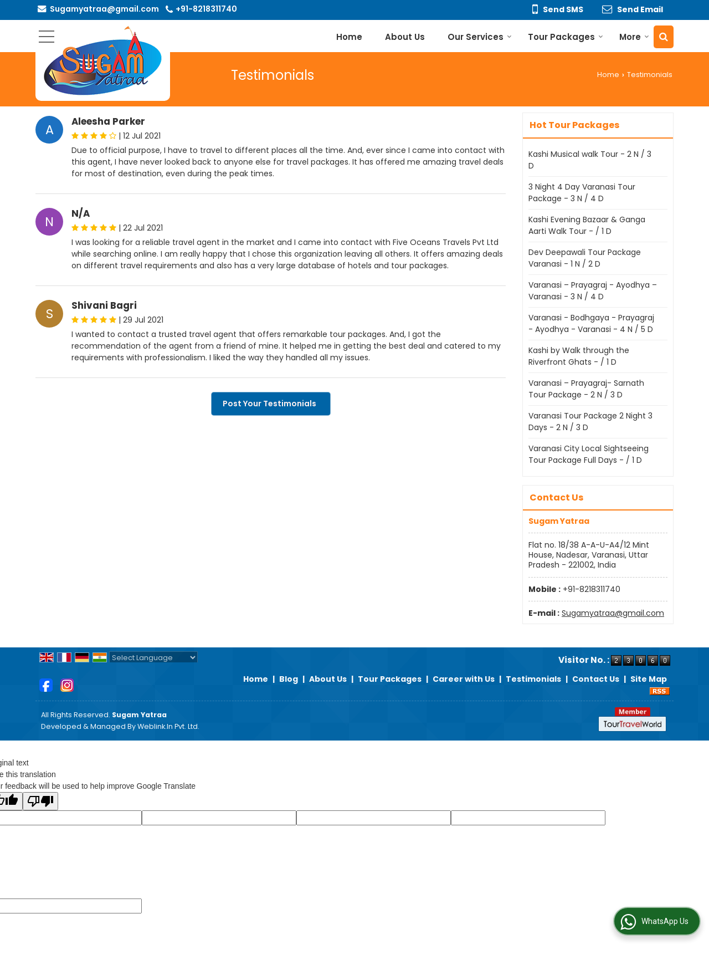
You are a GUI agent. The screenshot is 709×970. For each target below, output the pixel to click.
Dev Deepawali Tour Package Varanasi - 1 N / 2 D (584, 258)
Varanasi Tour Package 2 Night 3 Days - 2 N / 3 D (590, 421)
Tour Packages (565, 37)
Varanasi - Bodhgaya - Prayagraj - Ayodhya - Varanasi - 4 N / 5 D (591, 323)
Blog (288, 679)
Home (349, 37)
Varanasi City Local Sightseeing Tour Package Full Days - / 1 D (588, 454)
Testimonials (533, 679)
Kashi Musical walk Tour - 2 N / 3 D (589, 160)
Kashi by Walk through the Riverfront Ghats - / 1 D (578, 356)
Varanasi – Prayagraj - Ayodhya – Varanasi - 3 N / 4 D (592, 290)
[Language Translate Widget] (153, 657)
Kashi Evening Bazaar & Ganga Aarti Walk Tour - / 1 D (586, 225)
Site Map (648, 679)
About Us (405, 37)
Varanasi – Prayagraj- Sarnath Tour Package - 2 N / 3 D (586, 388)
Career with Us (464, 679)
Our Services (480, 37)
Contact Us (595, 679)
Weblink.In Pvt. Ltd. (168, 726)
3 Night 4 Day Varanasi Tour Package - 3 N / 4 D (581, 192)
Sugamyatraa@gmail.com (104, 8)
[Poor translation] (40, 801)
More (634, 37)
